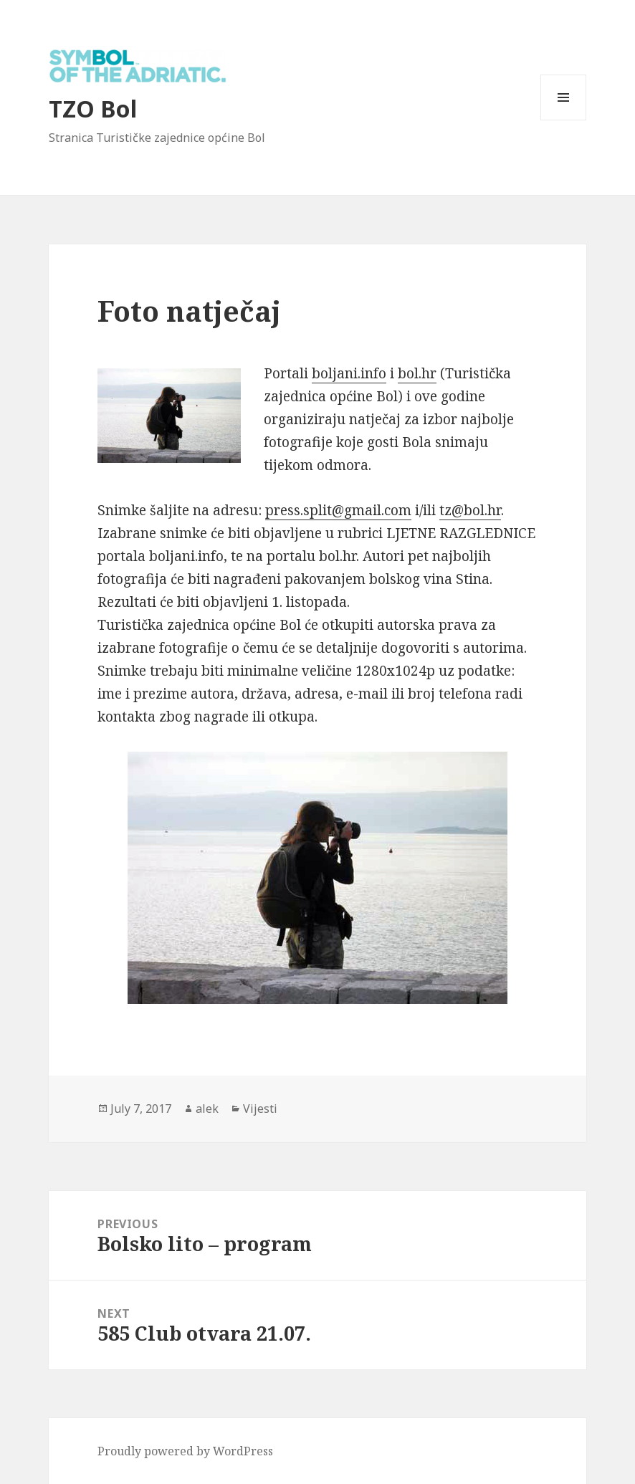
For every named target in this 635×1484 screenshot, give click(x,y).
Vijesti (260, 1108)
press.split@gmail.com (338, 510)
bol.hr (417, 373)
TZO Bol (93, 108)
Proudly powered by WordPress (185, 1451)
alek (207, 1108)
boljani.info (349, 373)
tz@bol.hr (470, 510)
